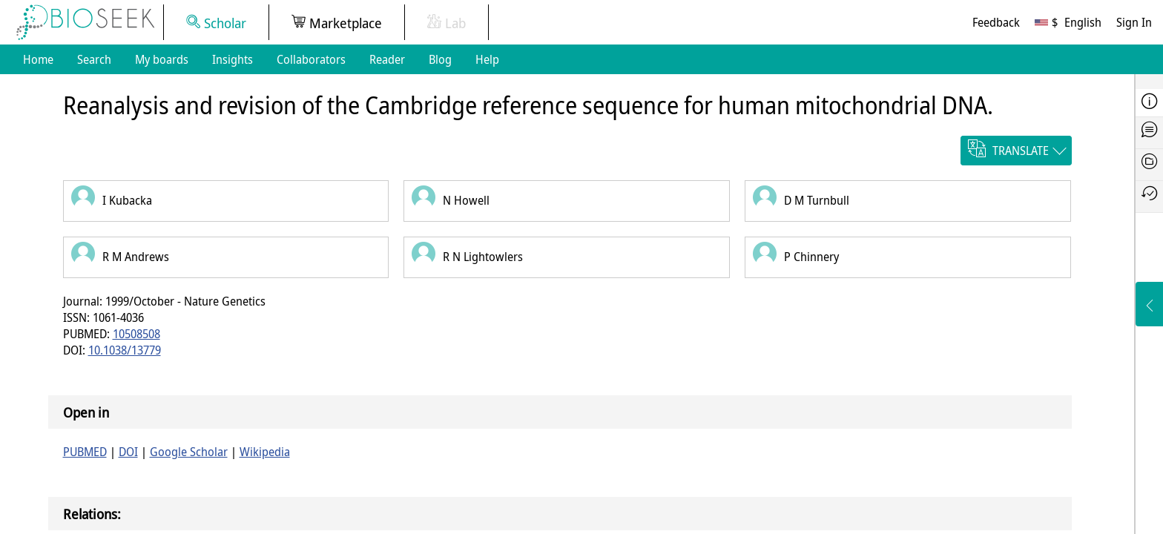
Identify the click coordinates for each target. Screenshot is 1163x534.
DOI (128, 452)
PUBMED (85, 452)
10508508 (136, 334)
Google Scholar (189, 452)
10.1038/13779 (124, 350)
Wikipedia (265, 452)
